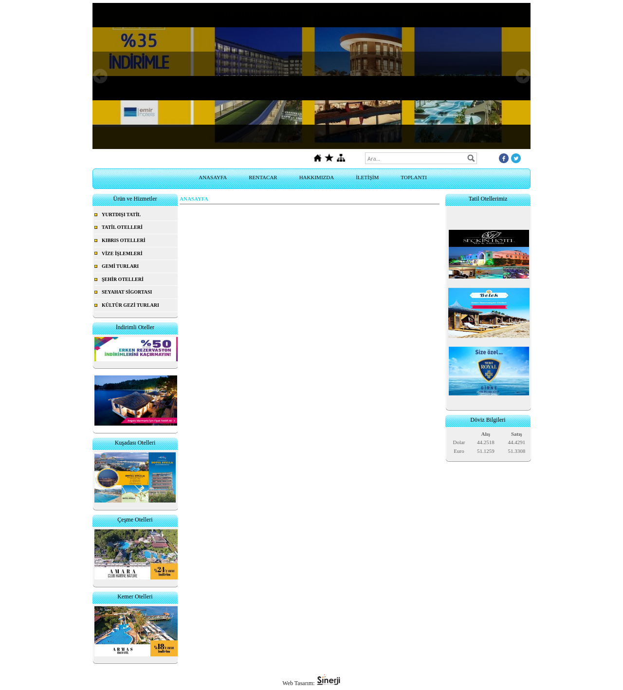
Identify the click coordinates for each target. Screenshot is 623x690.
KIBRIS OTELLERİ (124, 240)
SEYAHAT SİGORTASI (127, 292)
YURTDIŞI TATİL (121, 214)
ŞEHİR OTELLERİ (123, 279)
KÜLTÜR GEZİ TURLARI (130, 305)
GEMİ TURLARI (120, 266)
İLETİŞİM (367, 177)
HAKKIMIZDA (316, 177)
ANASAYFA (213, 177)
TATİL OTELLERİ (122, 227)
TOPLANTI (414, 177)
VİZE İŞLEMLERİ (122, 253)
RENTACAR (263, 177)
